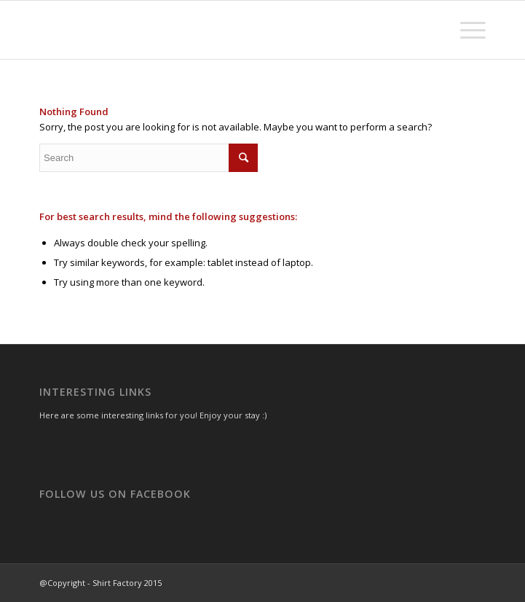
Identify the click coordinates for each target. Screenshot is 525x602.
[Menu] (466, 30)
